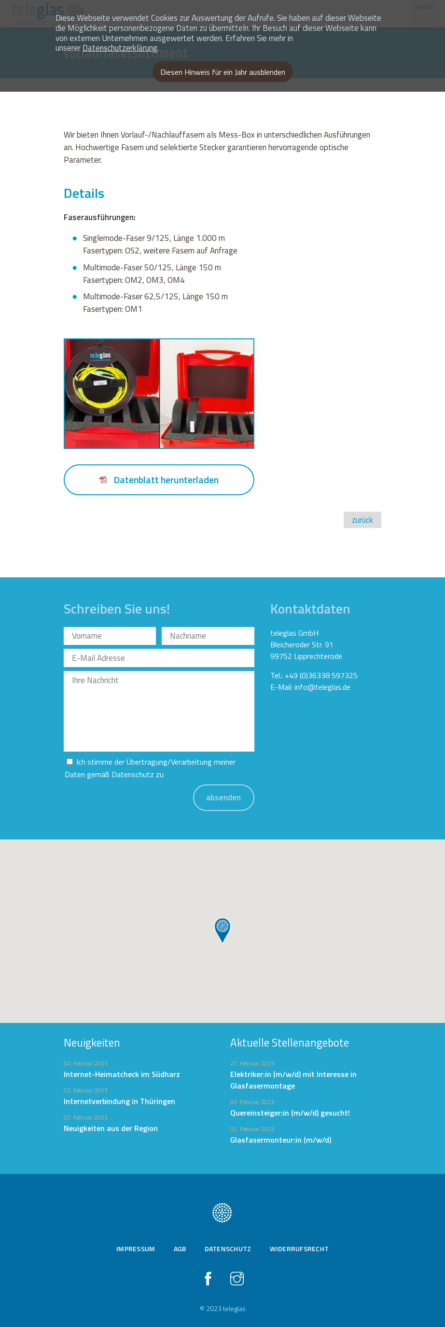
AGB (180, 1248)
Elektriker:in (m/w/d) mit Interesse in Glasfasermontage (293, 1079)
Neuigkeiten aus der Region (111, 1128)
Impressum (135, 1248)
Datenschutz (132, 774)
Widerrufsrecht (299, 1248)
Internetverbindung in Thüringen (119, 1101)
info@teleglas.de (322, 687)
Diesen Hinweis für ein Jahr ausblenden (222, 72)
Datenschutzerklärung (120, 48)
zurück (362, 520)
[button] (222, 931)
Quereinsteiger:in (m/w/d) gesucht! (290, 1112)
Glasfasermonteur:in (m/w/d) (280, 1139)
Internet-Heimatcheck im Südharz (122, 1074)
